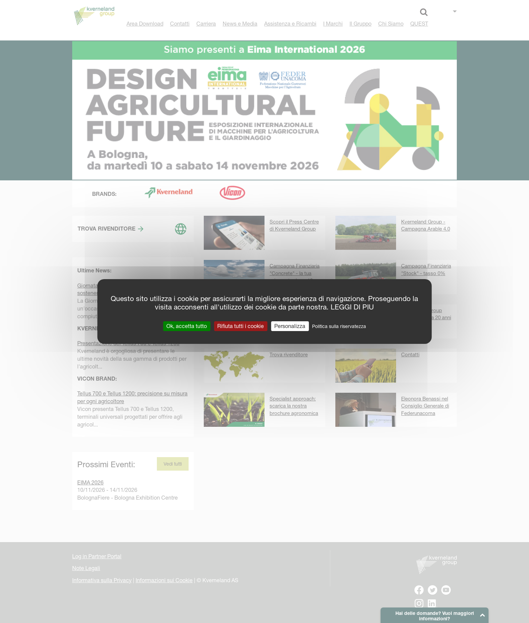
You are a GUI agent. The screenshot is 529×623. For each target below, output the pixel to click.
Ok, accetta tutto (186, 326)
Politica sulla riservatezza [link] (339, 326)
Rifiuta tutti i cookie (240, 326)
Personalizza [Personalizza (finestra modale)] (289, 326)
